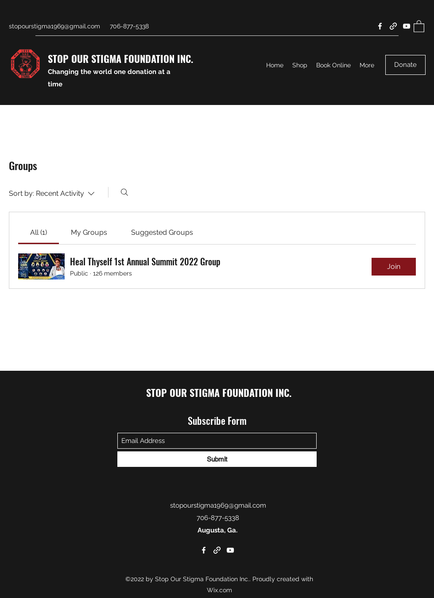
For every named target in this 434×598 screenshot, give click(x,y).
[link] (38, 232)
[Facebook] (380, 26)
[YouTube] (406, 26)
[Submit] (217, 459)
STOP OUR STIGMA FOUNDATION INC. (120, 58)
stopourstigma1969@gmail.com (54, 26)
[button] (419, 25)
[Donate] (405, 65)
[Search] (124, 192)
